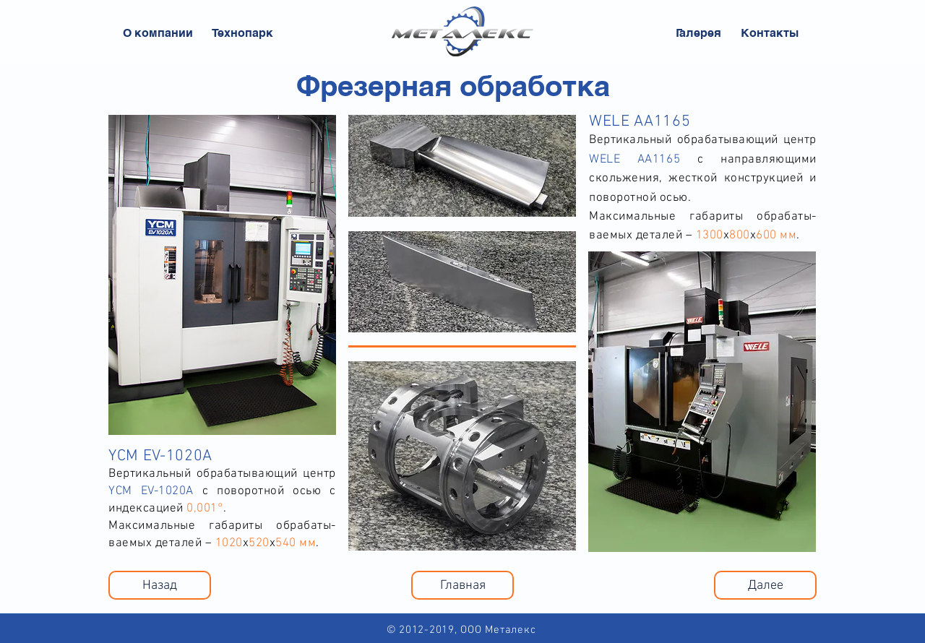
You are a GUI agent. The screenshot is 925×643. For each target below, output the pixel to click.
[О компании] (158, 33)
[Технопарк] (242, 33)
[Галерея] (698, 33)
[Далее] (765, 585)
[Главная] (462, 585)
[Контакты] (770, 33)
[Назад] (159, 585)
